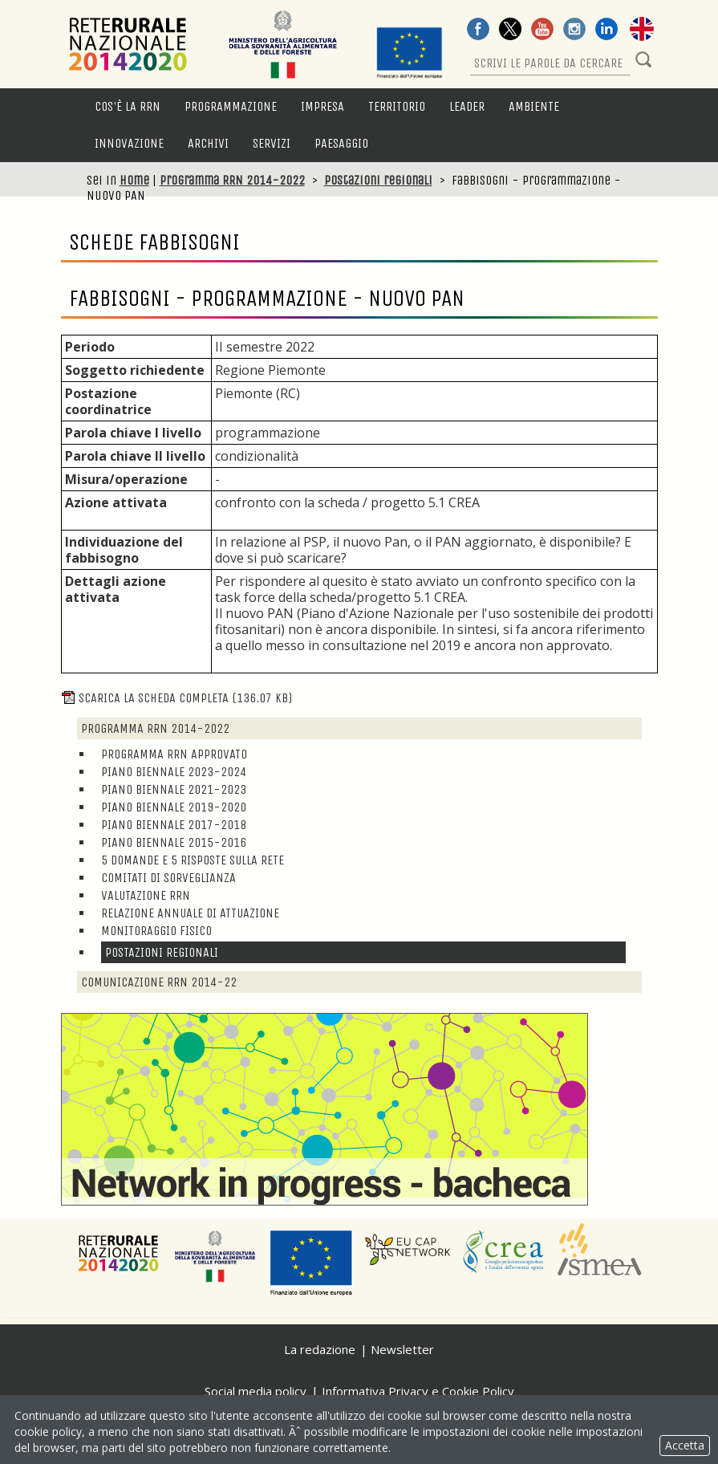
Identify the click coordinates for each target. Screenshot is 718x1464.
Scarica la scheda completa (176, 698)
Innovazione (129, 143)
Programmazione (231, 106)
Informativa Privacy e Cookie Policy (418, 1391)
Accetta (685, 1445)
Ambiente (534, 106)
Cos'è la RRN (127, 106)
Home (134, 180)
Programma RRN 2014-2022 (232, 180)
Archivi (208, 143)
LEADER (467, 106)
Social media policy (255, 1391)
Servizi (271, 143)
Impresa (322, 106)
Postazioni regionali (378, 180)
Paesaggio (341, 143)
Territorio (396, 106)
